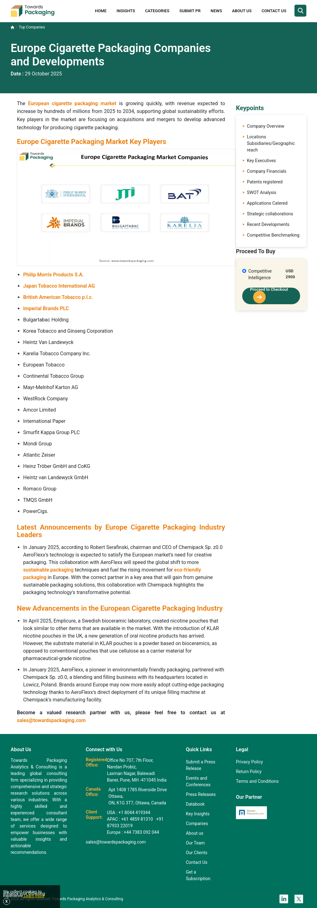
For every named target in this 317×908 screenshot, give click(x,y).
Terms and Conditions (257, 781)
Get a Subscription (198, 875)
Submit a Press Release (200, 765)
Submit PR (190, 10)
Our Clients (196, 852)
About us (194, 833)
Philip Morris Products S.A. (53, 275)
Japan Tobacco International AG (59, 286)
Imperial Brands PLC (46, 308)
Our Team (195, 842)
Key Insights (198, 813)
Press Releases (201, 794)
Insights (126, 10)
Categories (157, 10)
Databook (195, 804)
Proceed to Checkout (269, 295)
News (216, 10)
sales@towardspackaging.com (51, 720)
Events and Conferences (198, 781)
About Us (241, 10)
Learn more (33, 895)
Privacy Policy (249, 761)
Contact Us (274, 10)
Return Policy (249, 771)
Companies (197, 823)
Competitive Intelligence (260, 274)
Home (100, 10)
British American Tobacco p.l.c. (58, 297)
